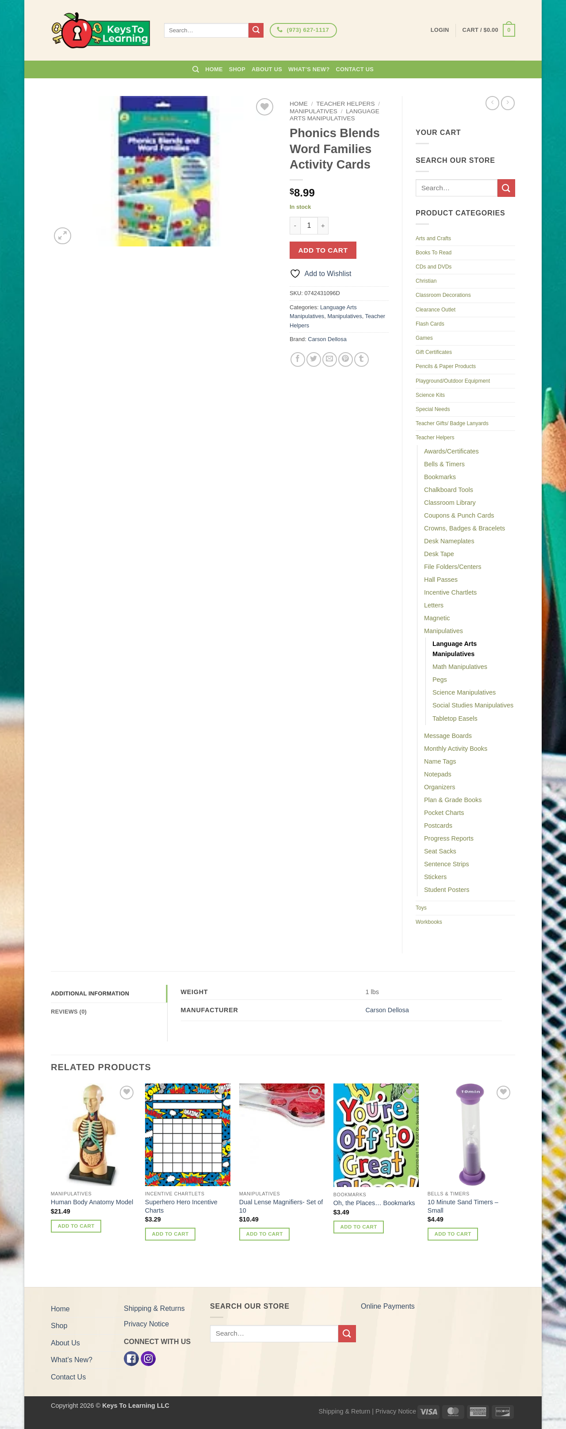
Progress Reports (449, 838)
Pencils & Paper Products (446, 366)
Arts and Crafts (433, 238)
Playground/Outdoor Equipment (453, 381)
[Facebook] (131, 1358)
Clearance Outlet (435, 310)
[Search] (195, 69)
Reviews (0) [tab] (69, 1011)
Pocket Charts (444, 812)
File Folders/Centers (453, 566)
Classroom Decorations (443, 295)
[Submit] (256, 30)
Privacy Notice (146, 1324)
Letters (434, 605)
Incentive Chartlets (450, 592)
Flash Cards (430, 324)
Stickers (435, 876)
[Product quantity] (309, 225)
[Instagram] (148, 1358)
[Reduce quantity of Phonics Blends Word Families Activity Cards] (295, 225)
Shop (237, 69)
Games (424, 338)
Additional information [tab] (90, 993)
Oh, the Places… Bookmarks (374, 1202)
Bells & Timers (444, 464)
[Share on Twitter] (313, 359)
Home (213, 69)
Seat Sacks (440, 851)
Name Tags (440, 761)
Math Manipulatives (459, 666)
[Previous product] (508, 103)
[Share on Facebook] (298, 359)
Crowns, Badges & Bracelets (464, 528)
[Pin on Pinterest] (345, 359)
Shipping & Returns (154, 1308)
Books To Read (433, 253)
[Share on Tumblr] (361, 359)
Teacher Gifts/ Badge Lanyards (452, 423)
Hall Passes (441, 579)
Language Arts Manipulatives (334, 115)
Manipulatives (313, 111)
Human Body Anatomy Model (92, 1202)
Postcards (438, 825)
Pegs (439, 679)
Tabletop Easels (455, 718)
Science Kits (430, 395)
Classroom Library (450, 502)
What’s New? (309, 69)
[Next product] (492, 103)
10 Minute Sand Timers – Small (463, 1206)
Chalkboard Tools (448, 489)
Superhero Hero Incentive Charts (181, 1206)
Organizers (439, 787)
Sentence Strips (446, 864)
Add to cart (323, 250)
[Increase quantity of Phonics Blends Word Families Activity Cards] (323, 225)
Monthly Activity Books (455, 748)
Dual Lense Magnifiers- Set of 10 (281, 1206)
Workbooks (429, 922)
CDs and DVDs (433, 267)
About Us (267, 69)
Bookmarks (440, 476)
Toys (421, 908)
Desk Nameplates (449, 541)
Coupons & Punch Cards (459, 515)
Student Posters (446, 889)
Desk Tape (439, 553)
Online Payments (388, 1306)
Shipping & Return (344, 1411)
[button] (489, 30)
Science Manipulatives (464, 692)
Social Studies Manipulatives (472, 705)
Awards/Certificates (451, 451)
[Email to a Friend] (329, 359)
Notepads (437, 774)
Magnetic (437, 618)
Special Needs (433, 409)
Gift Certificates (434, 352)
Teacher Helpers (345, 103)
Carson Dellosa (327, 339)
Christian (426, 281)
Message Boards (448, 735)
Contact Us (355, 69)
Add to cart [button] (76, 1226)
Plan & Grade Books (453, 799)
